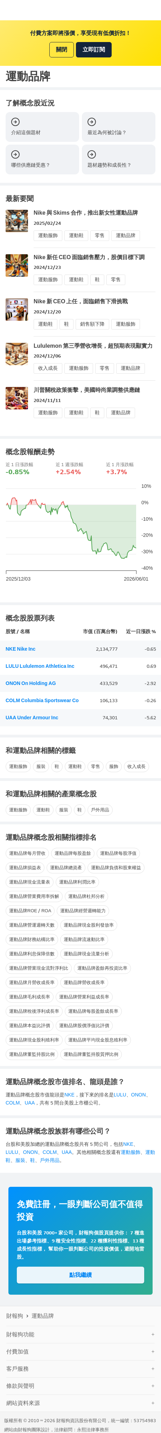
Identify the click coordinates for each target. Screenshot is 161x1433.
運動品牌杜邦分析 (86, 896)
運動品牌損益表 (25, 867)
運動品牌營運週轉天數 (32, 925)
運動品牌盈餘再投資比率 (102, 968)
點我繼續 (80, 1275)
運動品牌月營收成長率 (32, 982)
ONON (138, 1095)
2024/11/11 (47, 400)
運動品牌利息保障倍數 (32, 953)
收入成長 (48, 368)
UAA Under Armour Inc (32, 718)
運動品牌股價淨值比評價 (84, 1025)
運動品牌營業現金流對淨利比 (38, 968)
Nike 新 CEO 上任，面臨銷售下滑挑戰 (81, 301)
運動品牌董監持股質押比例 (91, 1054)
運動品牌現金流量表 (29, 882)
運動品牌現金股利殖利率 (34, 1040)
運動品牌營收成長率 (84, 982)
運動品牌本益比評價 (29, 1025)
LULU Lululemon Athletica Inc (40, 666)
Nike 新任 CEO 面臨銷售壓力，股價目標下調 (89, 257)
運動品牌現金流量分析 (86, 953)
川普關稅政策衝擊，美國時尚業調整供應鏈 (87, 390)
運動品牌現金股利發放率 (89, 925)
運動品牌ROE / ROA (30, 910)
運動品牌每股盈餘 (73, 853)
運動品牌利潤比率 (77, 882)
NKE (69, 1095)
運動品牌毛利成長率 (29, 996)
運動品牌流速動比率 (84, 939)
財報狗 (14, 1316)
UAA (29, 1103)
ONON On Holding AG (31, 683)
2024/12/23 (47, 267)
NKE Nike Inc (20, 649)
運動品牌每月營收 (27, 853)
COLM (13, 1103)
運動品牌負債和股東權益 (116, 867)
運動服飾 (48, 235)
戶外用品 (100, 809)
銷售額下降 (92, 324)
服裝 (41, 766)
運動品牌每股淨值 (118, 853)
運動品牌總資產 (66, 867)
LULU (120, 1095)
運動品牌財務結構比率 (32, 939)
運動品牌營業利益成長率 (84, 996)
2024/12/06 (47, 356)
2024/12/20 (47, 312)
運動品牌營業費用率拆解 (34, 896)
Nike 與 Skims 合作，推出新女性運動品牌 (86, 212)
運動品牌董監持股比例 (32, 1054)
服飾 (113, 766)
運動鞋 (76, 235)
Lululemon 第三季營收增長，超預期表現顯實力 (93, 345)
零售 (100, 235)
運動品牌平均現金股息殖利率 (97, 1040)
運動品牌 (125, 235)
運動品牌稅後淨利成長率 (34, 1011)
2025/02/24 (47, 223)
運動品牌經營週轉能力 (83, 910)
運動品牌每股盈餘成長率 (93, 1011)
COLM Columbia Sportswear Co (42, 701)
